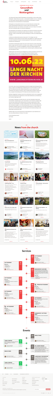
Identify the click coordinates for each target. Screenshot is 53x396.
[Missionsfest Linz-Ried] (26, 273)
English (46, 378)
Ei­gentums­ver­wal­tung (35, 380)
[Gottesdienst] (26, 259)
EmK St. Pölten (5, 383)
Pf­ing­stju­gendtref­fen (42, 162)
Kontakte (33, 378)
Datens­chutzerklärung (35, 385)
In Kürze (23, 378)
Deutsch (43, 378)
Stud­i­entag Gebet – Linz (11, 183)
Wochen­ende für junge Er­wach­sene (26, 208)
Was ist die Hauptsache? (11, 140)
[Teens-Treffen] (26, 343)
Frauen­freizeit (11, 162)
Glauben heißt (24, 380)
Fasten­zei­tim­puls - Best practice (42, 183)
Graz (3, 378)
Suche (40, 1)
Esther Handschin (25, 146)
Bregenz (13, 383)
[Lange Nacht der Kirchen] (26, 359)
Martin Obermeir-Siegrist (10, 146)
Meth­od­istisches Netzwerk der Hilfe (11, 230)
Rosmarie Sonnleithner (10, 345)
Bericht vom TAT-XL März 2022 (11, 207)
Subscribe (48, 389)
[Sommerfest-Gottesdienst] (26, 317)
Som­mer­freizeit (26, 183)
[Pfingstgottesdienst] (26, 287)
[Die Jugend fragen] (26, 348)
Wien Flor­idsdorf (14, 378)
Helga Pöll (8, 284)
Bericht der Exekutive (42, 229)
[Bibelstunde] (26, 338)
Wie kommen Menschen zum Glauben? (26, 141)
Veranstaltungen (34, 1)
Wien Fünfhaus (14, 380)
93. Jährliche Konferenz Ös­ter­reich (26, 162)
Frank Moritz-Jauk (9, 192)
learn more (10, 171)
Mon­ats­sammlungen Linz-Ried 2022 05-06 (42, 141)
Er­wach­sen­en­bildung (25, 383)
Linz (3, 380)
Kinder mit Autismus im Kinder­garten (26, 230)
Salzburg (4, 385)
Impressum (33, 383)
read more (42, 195)
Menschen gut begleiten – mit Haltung (42, 208)
